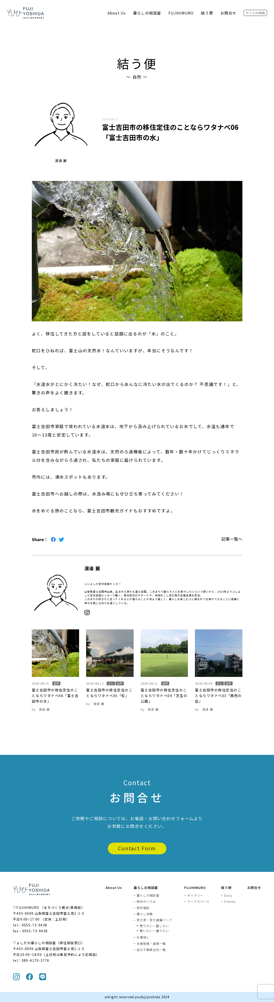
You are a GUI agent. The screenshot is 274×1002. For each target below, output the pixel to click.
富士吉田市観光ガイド (110, 510)
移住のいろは (146, 901)
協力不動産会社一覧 (151, 949)
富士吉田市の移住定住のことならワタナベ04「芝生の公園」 (164, 695)
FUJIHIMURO (181, 13)
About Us (117, 13)
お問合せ (228, 13)
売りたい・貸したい (154, 926)
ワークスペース (198, 901)
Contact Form (137, 848)
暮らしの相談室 (147, 13)
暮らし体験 (145, 914)
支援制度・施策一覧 (151, 943)
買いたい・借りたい (154, 931)
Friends (229, 901)
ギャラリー (195, 895)
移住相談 (143, 908)
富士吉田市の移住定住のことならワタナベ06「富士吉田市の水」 (55, 695)
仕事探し (143, 937)
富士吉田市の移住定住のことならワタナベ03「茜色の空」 (218, 695)
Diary (228, 895)
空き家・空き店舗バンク (154, 920)
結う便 (207, 13)
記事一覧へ (231, 539)
